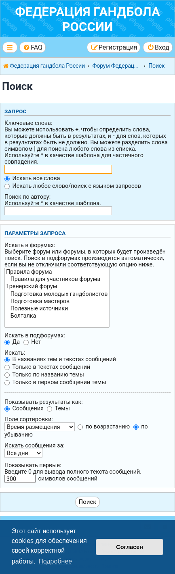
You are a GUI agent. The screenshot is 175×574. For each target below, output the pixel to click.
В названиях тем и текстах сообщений (60, 359)
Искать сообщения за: (34, 445)
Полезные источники (57, 308)
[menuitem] (32, 47)
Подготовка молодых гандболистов (57, 294)
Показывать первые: (32, 465)
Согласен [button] (129, 547)
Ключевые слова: (28, 123)
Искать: (14, 352)
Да (12, 342)
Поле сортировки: (28, 419)
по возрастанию (104, 426)
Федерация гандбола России (87, 19)
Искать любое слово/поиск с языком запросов (72, 186)
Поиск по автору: (27, 196)
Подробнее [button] (55, 561)
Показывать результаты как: (43, 402)
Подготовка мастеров (57, 301)
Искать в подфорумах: (34, 335)
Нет (32, 342)
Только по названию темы (44, 374)
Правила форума (57, 272)
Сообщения (24, 408)
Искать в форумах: (29, 245)
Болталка (57, 316)
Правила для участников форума (57, 279)
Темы (58, 408)
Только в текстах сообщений (47, 367)
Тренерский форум (57, 286)
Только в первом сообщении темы (55, 382)
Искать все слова (32, 178)
